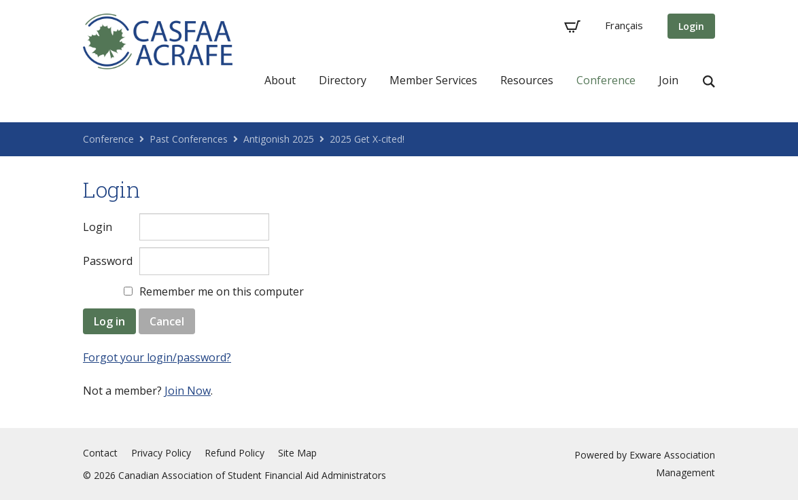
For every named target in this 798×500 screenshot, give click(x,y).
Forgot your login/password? (157, 357)
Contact (100, 452)
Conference (606, 80)
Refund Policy (234, 452)
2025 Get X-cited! (367, 138)
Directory (342, 80)
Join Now (187, 390)
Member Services (433, 80)
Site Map (297, 452)
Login (691, 26)
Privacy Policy (161, 452)
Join (668, 80)
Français (624, 25)
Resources (526, 80)
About (280, 80)
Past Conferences (189, 138)
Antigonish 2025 (278, 138)
